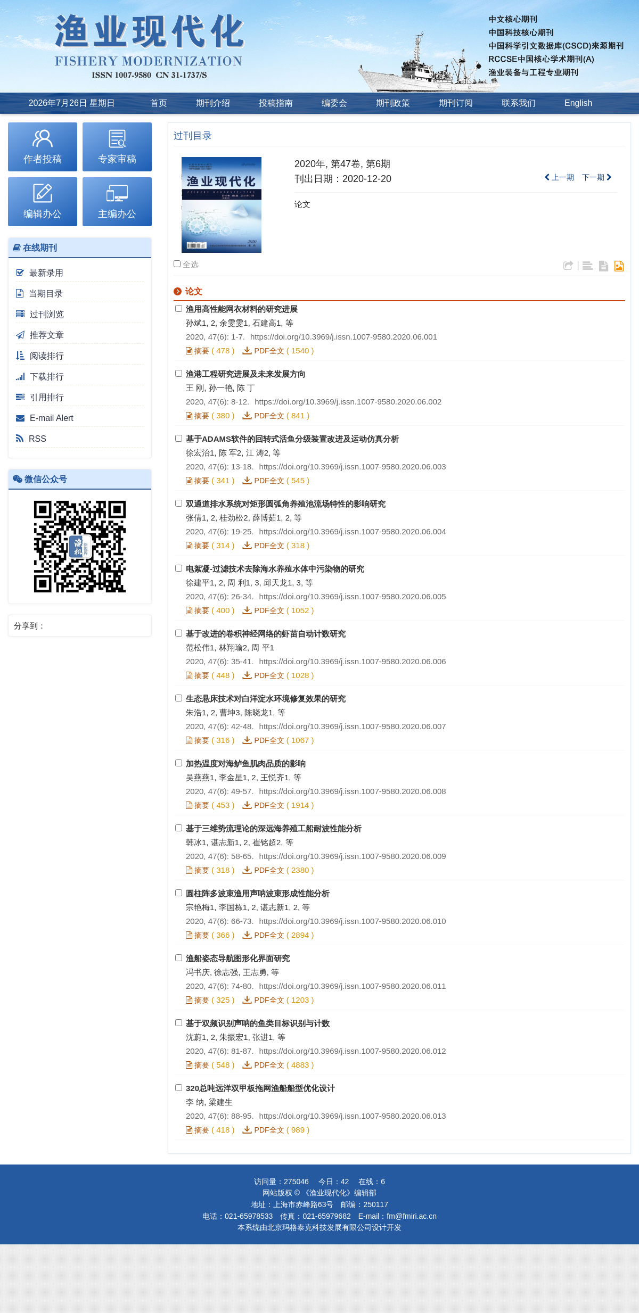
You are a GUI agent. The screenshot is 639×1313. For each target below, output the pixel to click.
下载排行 (40, 376)
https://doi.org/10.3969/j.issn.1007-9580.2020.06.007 (352, 726)
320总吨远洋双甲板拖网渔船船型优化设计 (260, 1088)
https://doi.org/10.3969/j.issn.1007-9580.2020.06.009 (352, 856)
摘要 (197, 350)
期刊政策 (393, 103)
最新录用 (39, 272)
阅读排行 (40, 355)
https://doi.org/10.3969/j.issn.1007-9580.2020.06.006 (352, 661)
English (578, 103)
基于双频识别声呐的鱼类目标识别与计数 (258, 1023)
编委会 (334, 103)
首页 (158, 103)
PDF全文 (269, 350)
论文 (302, 204)
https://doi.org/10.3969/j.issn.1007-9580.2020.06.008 (352, 791)
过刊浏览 (40, 314)
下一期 (597, 177)
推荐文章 (40, 335)
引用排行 (40, 397)
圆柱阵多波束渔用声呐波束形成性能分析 (258, 893)
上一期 (559, 177)
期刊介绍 (213, 103)
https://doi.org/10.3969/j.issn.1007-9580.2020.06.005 (352, 596)
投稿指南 (276, 103)
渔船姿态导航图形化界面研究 (238, 958)
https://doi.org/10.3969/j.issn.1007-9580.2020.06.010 (352, 921)
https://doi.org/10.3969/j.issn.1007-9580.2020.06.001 (343, 336)
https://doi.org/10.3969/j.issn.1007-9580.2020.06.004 (352, 531)
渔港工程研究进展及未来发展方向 (246, 373)
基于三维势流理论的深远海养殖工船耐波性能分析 (274, 828)
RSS (31, 438)
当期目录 (39, 293)
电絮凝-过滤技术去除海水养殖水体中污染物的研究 (275, 568)
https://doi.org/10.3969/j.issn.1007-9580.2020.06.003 (352, 466)
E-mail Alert (44, 418)
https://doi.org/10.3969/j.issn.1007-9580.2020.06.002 (348, 401)
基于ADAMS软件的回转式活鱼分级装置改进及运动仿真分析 (292, 438)
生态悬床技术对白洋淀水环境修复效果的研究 (266, 698)
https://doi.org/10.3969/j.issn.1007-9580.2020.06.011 (352, 985)
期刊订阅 (456, 103)
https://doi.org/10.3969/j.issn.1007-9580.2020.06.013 (352, 1115)
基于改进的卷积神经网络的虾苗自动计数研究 (266, 633)
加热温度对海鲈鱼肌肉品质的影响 (246, 763)
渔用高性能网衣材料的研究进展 (242, 308)
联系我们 (519, 103)
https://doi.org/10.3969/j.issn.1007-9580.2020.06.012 (352, 1050)
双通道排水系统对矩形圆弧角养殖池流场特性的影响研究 (286, 503)
